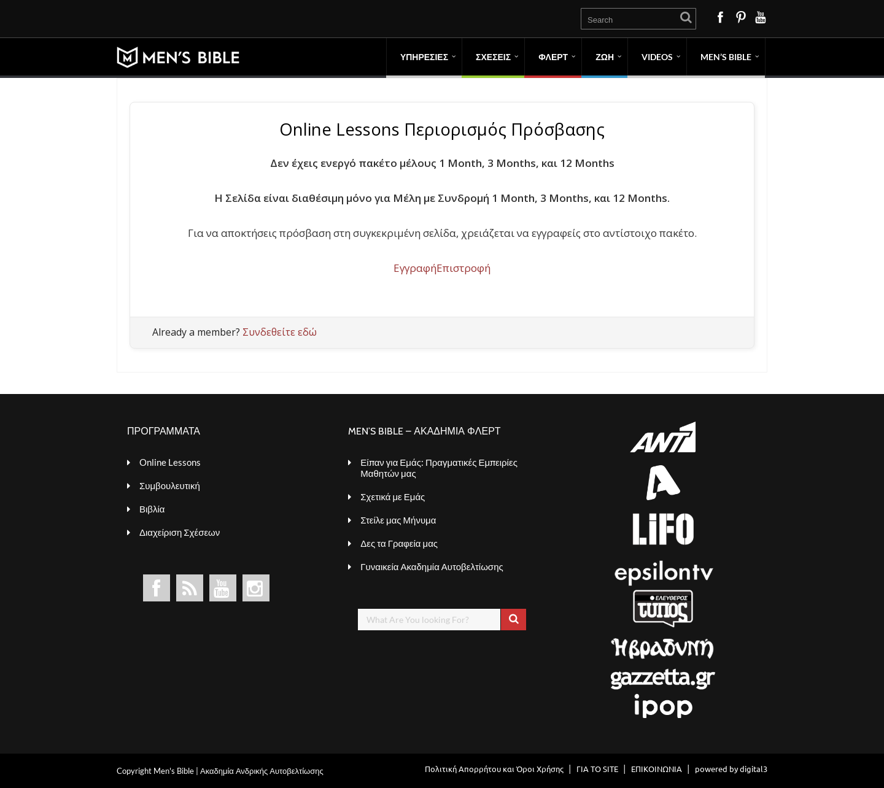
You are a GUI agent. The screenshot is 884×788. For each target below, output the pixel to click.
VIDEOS (657, 57)
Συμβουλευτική (169, 485)
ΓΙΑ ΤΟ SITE (597, 768)
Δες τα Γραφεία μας (399, 543)
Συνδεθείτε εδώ (279, 332)
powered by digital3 (731, 768)
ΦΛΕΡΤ (553, 57)
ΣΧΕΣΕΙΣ (493, 57)
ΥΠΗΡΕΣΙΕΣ (424, 57)
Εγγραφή (415, 268)
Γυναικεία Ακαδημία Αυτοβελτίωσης (431, 566)
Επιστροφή (463, 268)
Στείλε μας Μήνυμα (398, 519)
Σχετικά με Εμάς (392, 496)
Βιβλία (152, 508)
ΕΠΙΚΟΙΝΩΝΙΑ (656, 768)
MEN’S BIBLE (725, 57)
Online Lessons (170, 462)
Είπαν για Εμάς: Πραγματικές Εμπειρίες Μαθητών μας (439, 468)
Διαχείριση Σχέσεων (179, 532)
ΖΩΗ (604, 57)
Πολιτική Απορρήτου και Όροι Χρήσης (494, 768)
